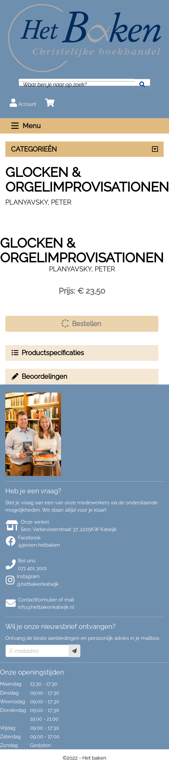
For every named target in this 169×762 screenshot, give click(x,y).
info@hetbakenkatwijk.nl (46, 607)
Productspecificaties (47, 353)
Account (23, 102)
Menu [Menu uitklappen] (25, 126)
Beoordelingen (39, 376)
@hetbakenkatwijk (38, 584)
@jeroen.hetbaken (39, 545)
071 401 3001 (32, 568)
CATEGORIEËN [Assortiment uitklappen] (34, 149)
